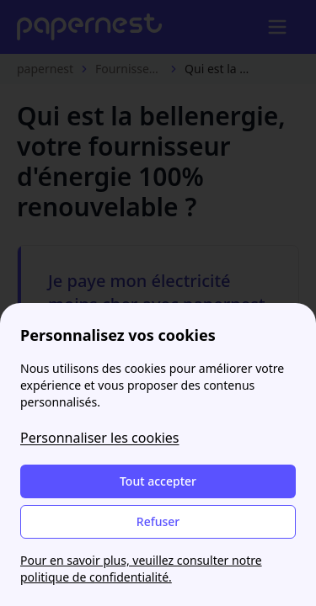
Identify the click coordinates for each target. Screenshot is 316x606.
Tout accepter (158, 481)
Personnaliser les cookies (99, 437)
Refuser (158, 521)
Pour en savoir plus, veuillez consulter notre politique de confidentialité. (141, 568)
